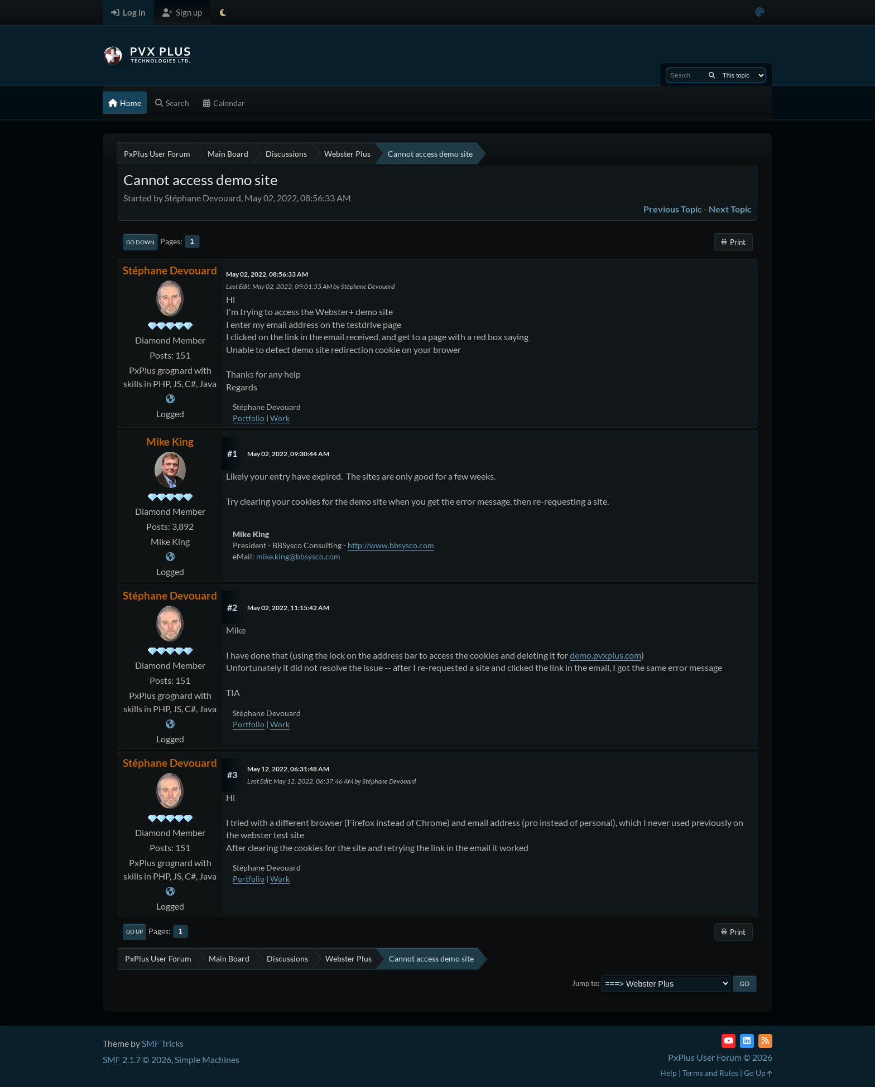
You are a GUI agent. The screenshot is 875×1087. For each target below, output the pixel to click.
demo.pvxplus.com (605, 655)
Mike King (170, 441)
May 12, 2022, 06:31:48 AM (288, 768)
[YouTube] (728, 1041)
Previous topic (672, 209)
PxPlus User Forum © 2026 (720, 1057)
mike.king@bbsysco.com (298, 556)
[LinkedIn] (747, 1041)
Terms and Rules (710, 1073)
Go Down (140, 242)
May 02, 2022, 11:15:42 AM (288, 607)
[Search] (711, 75)
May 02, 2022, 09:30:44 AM (288, 453)
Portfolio (249, 418)
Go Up (134, 931)
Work (280, 418)
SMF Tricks (163, 1043)
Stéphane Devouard (170, 270)
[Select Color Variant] (759, 12)
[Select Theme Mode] (222, 12)
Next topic (730, 209)
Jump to (585, 983)
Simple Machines (207, 1059)
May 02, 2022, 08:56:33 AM (267, 274)
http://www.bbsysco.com (391, 545)
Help (668, 1073)
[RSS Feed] (765, 1041)
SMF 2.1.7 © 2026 (137, 1059)
